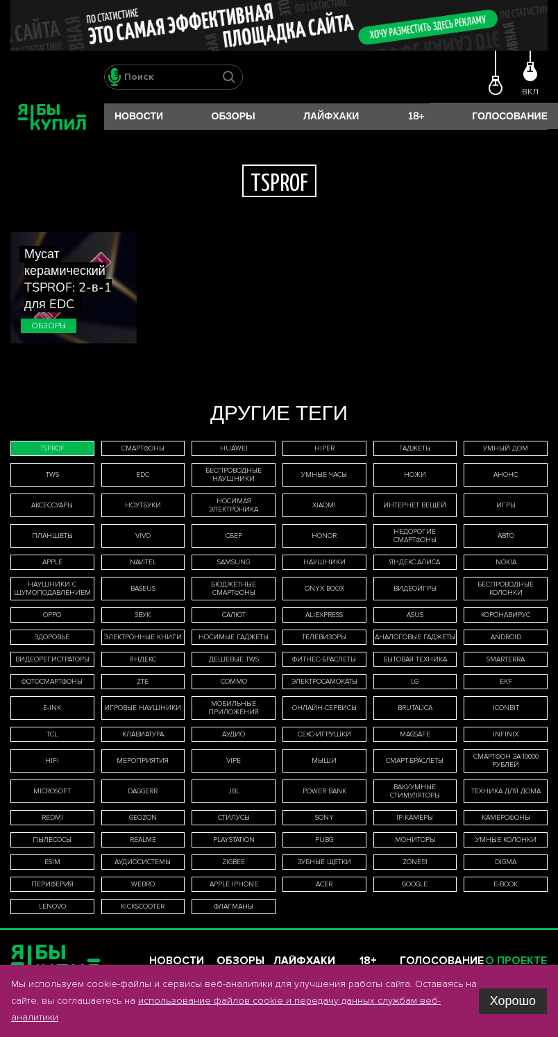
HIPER (324, 448)
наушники (324, 562)
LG (414, 681)
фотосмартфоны (52, 681)
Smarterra (506, 659)
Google (415, 884)
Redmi (52, 817)
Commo (234, 681)
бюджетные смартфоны (233, 588)
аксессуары (52, 505)
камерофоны (506, 817)
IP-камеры (414, 817)
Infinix (505, 734)
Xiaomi (324, 505)
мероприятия (143, 761)
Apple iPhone (234, 884)
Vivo (143, 536)
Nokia (506, 562)
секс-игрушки (324, 734)
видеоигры (415, 588)
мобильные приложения (233, 708)
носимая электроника (233, 505)
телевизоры (324, 637)
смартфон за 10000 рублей (506, 760)
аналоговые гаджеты (415, 637)
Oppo (52, 615)
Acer (324, 884)
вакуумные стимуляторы (415, 791)
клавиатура (143, 734)
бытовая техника (415, 659)
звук (143, 615)
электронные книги (143, 637)
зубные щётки (324, 862)
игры (506, 505)
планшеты (52, 536)
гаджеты (415, 448)
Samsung (233, 562)
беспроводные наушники (233, 474)
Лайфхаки (331, 116)
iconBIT (506, 708)
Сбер (234, 536)
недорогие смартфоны (415, 536)
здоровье (52, 637)
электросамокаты (324, 681)
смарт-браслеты (414, 761)
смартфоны (142, 448)
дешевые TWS (234, 659)
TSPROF (52, 448)
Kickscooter (142, 906)
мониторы (415, 840)
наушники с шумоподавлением (52, 588)
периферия (52, 884)
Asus (415, 615)
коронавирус (505, 615)
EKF (506, 681)
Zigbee (233, 862)
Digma (505, 862)
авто (506, 536)
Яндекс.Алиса (414, 562)
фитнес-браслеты (324, 659)
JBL (233, 791)
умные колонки (505, 840)
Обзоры (233, 116)
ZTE (143, 681)
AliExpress (324, 615)
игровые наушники (142, 708)
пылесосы (52, 840)
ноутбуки (143, 505)
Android (506, 637)
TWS (52, 475)
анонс (505, 475)
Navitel (143, 562)
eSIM (52, 862)
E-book (505, 884)
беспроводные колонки (505, 588)
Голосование (510, 116)
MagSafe (415, 734)
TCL (52, 734)
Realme (143, 840)
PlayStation (234, 840)
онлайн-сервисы (324, 708)
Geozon (143, 817)
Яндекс (143, 659)
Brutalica (415, 708)
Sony (324, 817)
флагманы (233, 906)
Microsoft (52, 791)
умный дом (505, 448)
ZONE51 (415, 862)
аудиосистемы (143, 862)
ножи (415, 475)
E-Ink (52, 708)
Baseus (142, 588)
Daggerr (143, 791)
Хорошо (513, 1001)
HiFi (52, 761)
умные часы (324, 475)
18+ (415, 116)
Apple (52, 562)
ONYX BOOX (324, 588)
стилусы (234, 817)
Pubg (324, 840)
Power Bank (324, 791)
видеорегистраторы (52, 659)
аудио (233, 734)
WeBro (143, 884)
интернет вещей (414, 505)
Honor (324, 536)
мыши (324, 761)
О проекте (516, 961)
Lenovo (52, 906)
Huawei (234, 448)
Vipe (233, 761)
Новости (139, 116)
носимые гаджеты (233, 637)
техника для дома (506, 791)
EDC (142, 475)
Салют (234, 615)
